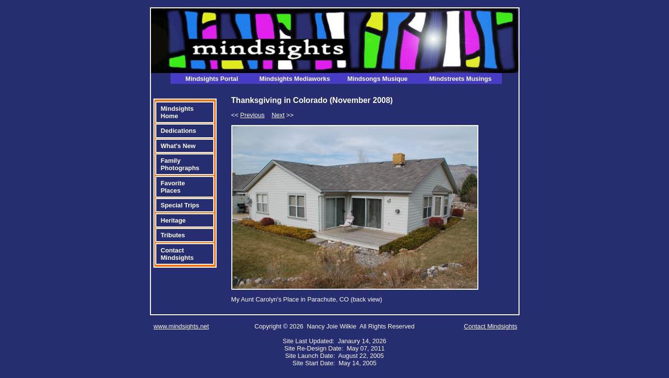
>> (283, 115)
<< (248, 115)
